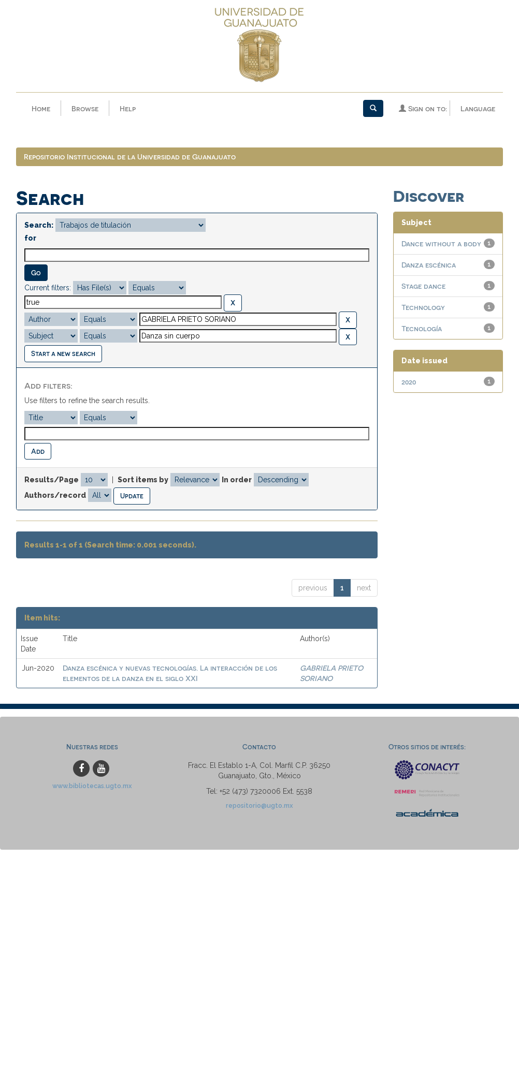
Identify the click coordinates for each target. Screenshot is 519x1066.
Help (128, 108)
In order (237, 480)
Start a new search (63, 353)
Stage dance (423, 286)
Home (41, 108)
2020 (408, 381)
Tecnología (421, 328)
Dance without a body (441, 243)
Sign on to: (423, 108)
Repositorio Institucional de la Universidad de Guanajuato (130, 156)
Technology (423, 307)
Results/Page (51, 480)
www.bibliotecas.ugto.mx (92, 786)
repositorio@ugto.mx (259, 805)
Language (477, 108)
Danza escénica (428, 264)
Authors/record (55, 495)
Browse (84, 108)
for (30, 238)
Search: (38, 225)
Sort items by (143, 480)
